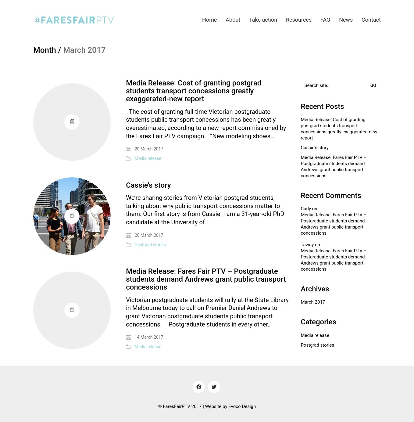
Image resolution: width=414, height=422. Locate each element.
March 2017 (313, 302)
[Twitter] (214, 387)
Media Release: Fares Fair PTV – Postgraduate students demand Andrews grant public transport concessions (206, 279)
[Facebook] (199, 387)
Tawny (307, 244)
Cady (306, 208)
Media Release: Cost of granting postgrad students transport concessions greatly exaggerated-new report (193, 91)
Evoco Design (242, 406)
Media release (148, 158)
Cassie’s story (148, 185)
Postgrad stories (150, 244)
